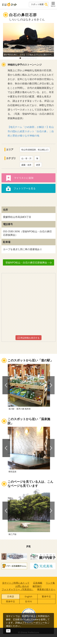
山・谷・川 (26, 158)
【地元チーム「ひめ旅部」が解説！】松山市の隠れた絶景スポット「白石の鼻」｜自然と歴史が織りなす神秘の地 (31, 131)
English (28, 596)
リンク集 (50, 582)
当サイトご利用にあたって (15, 582)
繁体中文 (46, 596)
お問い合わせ (22, 586)
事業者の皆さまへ (46, 589)
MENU (53, 4)
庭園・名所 (26, 164)
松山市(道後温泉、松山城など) (34, 149)
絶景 (38, 164)
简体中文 (10, 601)
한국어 (28, 601)
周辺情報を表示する (28, 337)
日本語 (10, 596)
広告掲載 (37, 582)
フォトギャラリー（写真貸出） (18, 589)
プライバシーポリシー (33, 622)
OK (8, 630)
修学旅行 (37, 586)
